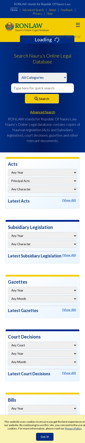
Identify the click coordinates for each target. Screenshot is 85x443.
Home (14, 10)
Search (41, 98)
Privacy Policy (73, 428)
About (52, 10)
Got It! (45, 436)
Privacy (37, 13)
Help (49, 13)
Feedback (67, 10)
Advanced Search (33, 10)
